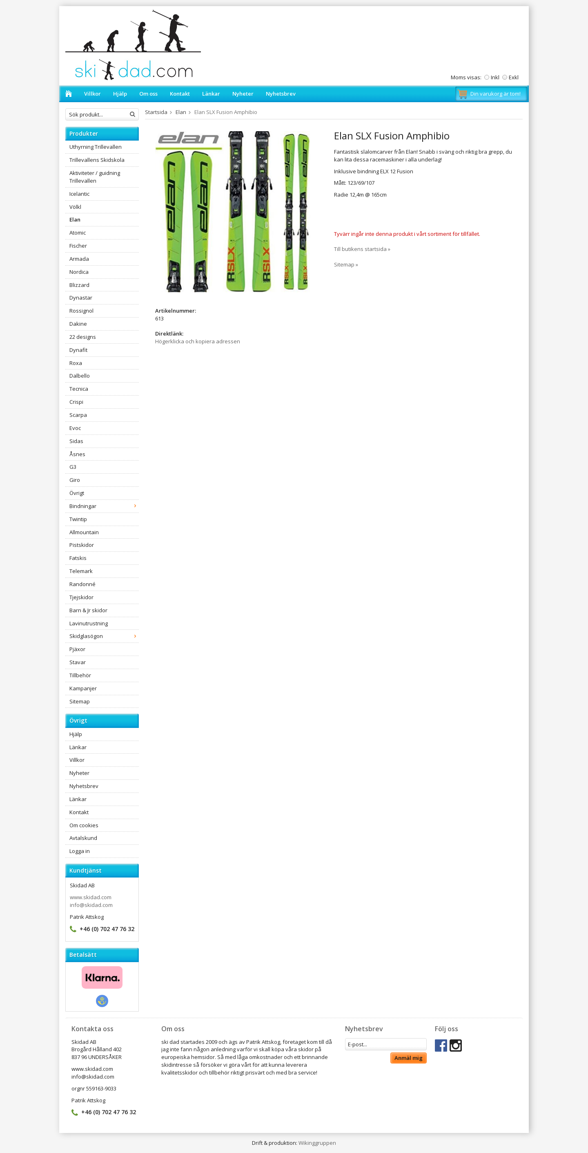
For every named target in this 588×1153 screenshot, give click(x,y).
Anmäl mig (408, 1057)
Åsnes (77, 454)
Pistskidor (81, 545)
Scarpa (78, 415)
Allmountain (84, 532)
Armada (79, 258)
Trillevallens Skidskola (97, 159)
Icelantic (79, 193)
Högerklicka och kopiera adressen (197, 341)
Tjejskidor (81, 597)
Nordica (79, 271)
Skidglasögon (104, 636)
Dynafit (78, 350)
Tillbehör (80, 675)
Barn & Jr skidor (88, 610)
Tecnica (78, 388)
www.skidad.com (90, 897)
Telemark (81, 571)
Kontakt (180, 93)
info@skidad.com (91, 905)
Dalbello (79, 375)
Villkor (92, 93)
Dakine (78, 323)
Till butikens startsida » (362, 249)
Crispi (76, 401)
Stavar (77, 662)
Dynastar (80, 297)
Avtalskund (83, 838)
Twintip (78, 519)
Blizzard (79, 285)
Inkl (495, 77)
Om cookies (83, 825)
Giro (74, 480)
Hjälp (120, 93)
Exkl (514, 77)
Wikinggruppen (317, 1142)
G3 (72, 466)
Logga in (79, 851)
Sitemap (79, 701)
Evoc (75, 428)
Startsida (156, 112)
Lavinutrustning (88, 623)
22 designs (82, 336)
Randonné (82, 584)
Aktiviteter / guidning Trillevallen (94, 176)
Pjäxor (77, 649)
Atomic (77, 232)
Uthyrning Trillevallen (95, 146)
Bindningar (104, 506)
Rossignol (81, 310)
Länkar (211, 93)
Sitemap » (346, 264)
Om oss (148, 93)
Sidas (76, 441)
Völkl (75, 206)
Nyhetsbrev (281, 93)
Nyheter (243, 93)
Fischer (78, 245)
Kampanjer (83, 688)
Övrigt (76, 493)
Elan (74, 219)
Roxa (75, 363)
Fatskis (78, 558)
